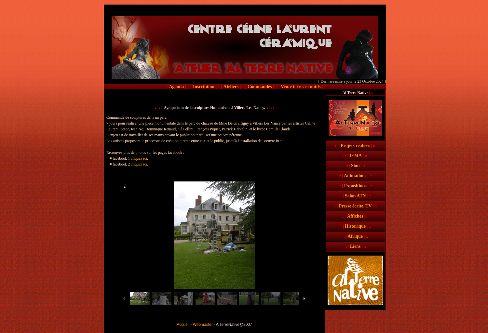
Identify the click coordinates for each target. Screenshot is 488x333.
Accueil (183, 324)
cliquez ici (139, 158)
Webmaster (203, 324)
